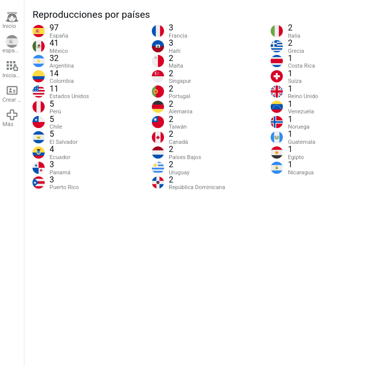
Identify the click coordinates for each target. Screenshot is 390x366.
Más (11, 118)
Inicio (11, 20)
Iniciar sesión (13, 69)
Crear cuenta (13, 93)
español (12, 44)
